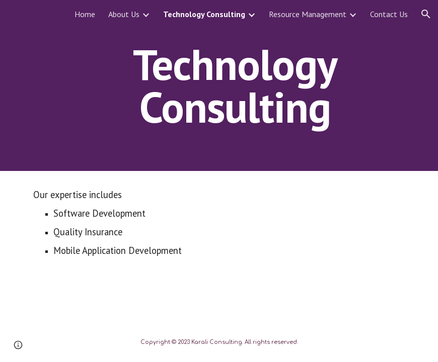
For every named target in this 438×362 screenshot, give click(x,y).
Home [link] (85, 14)
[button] (426, 14)
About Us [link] (123, 14)
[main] (235, 86)
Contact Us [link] (389, 14)
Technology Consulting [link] (204, 14)
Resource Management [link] (307, 14)
